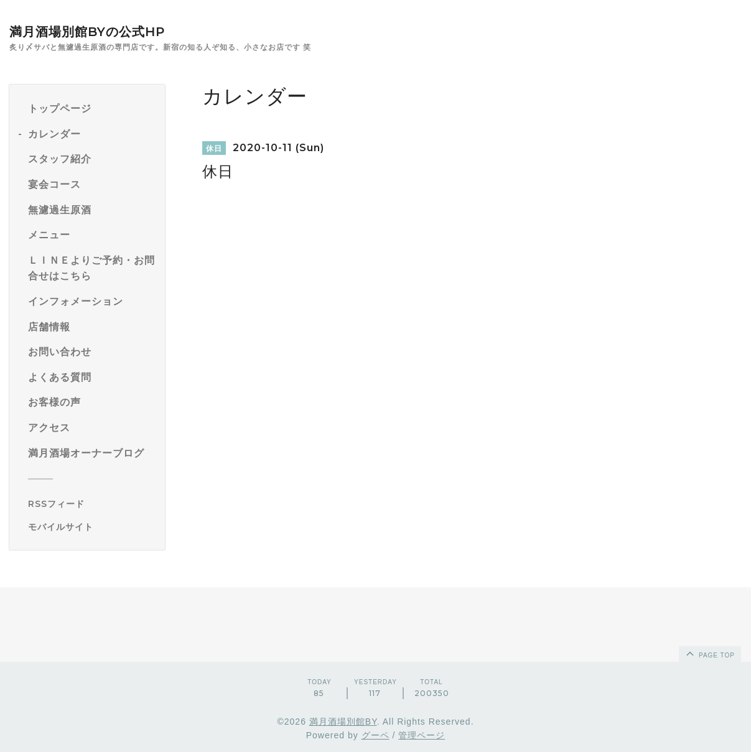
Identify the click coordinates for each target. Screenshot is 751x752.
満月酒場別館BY (343, 721)
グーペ (375, 735)
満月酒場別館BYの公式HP (87, 31)
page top (709, 653)
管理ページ (421, 735)
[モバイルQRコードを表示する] (92, 527)
